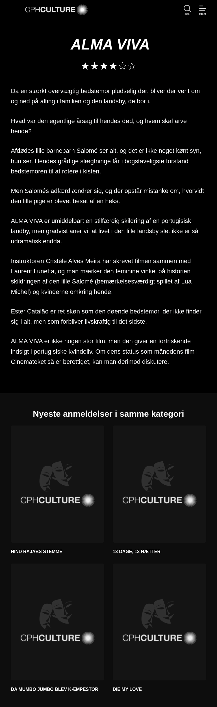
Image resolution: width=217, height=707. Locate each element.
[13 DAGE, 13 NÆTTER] (159, 484)
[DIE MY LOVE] (159, 622)
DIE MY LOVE (127, 689)
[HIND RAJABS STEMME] (57, 484)
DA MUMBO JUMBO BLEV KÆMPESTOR (54, 689)
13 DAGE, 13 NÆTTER (136, 551)
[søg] (187, 10)
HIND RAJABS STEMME (36, 551)
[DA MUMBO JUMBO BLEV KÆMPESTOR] (57, 622)
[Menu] (202, 10)
